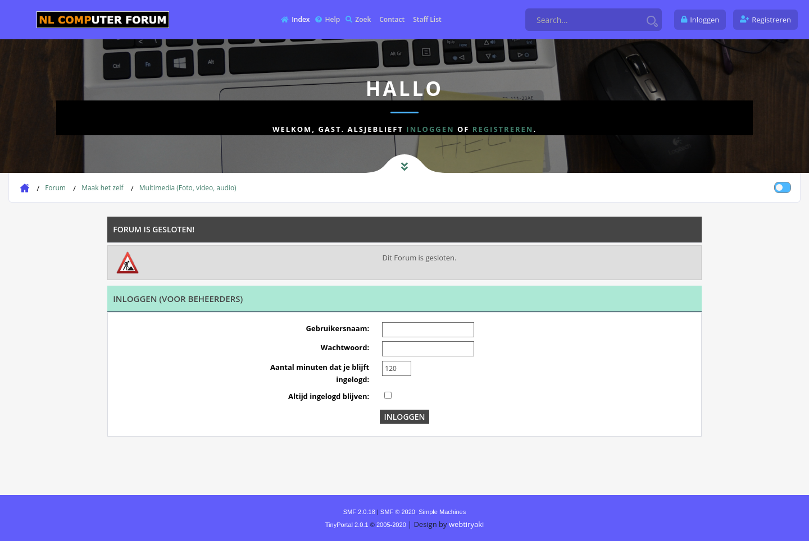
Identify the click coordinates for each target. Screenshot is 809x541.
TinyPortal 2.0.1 (347, 524)
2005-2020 (391, 524)
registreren (503, 129)
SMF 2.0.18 (359, 511)
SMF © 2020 (397, 511)
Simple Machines (442, 511)
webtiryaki (466, 524)
